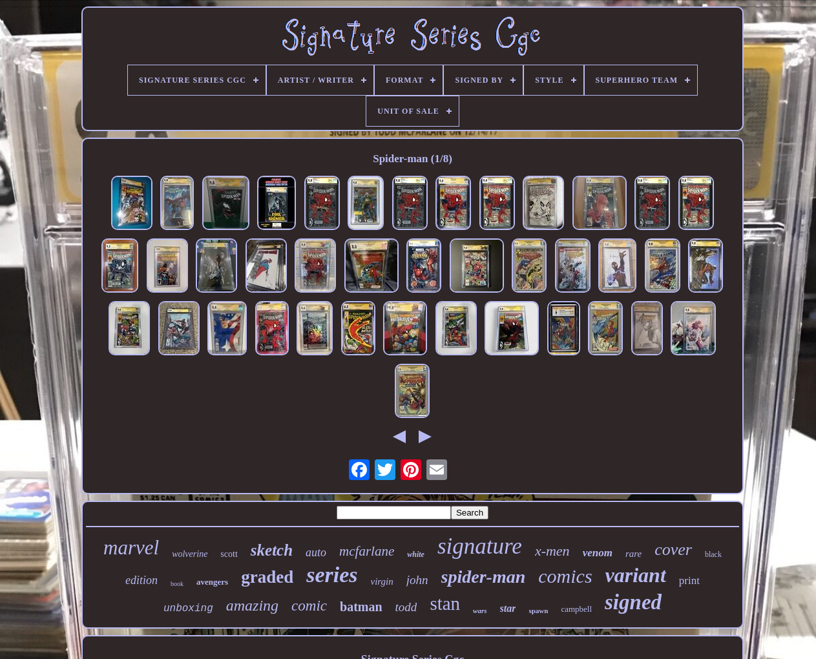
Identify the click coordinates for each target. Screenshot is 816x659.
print (689, 580)
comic (309, 606)
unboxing (188, 608)
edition (141, 580)
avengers (212, 582)
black (713, 554)
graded (267, 577)
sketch (272, 550)
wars (479, 610)
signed (633, 602)
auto (316, 552)
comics (565, 576)
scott (228, 554)
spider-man (483, 577)
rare (633, 554)
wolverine (189, 554)
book (177, 583)
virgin (382, 581)
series (331, 575)
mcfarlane (366, 551)
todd (406, 607)
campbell (576, 609)
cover (673, 549)
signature (479, 546)
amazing (252, 605)
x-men (552, 551)
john (417, 580)
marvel (131, 547)
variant (635, 575)
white (415, 554)
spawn (538, 610)
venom (597, 553)
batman (361, 607)
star (508, 608)
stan (445, 603)
